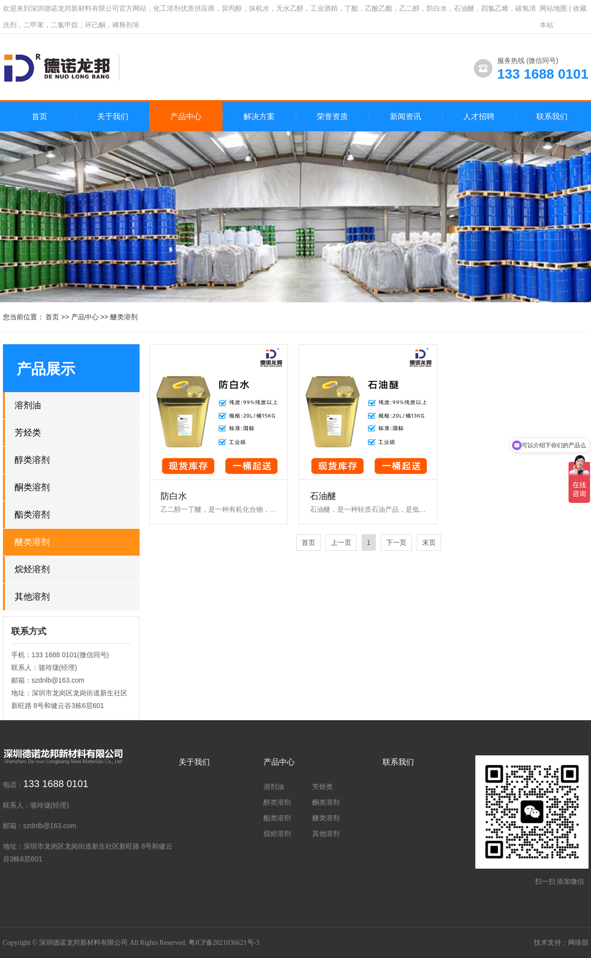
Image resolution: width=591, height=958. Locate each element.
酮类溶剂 (32, 487)
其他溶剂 (32, 597)
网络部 (578, 942)
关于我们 (194, 762)
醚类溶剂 (124, 317)
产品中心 (85, 317)
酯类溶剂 (32, 515)
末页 (429, 542)
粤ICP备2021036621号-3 (223, 942)
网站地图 (553, 8)
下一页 (396, 542)
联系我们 (398, 762)
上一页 (341, 542)
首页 (39, 116)
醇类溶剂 (32, 460)
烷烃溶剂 (32, 569)
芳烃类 (28, 432)
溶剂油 (28, 405)
